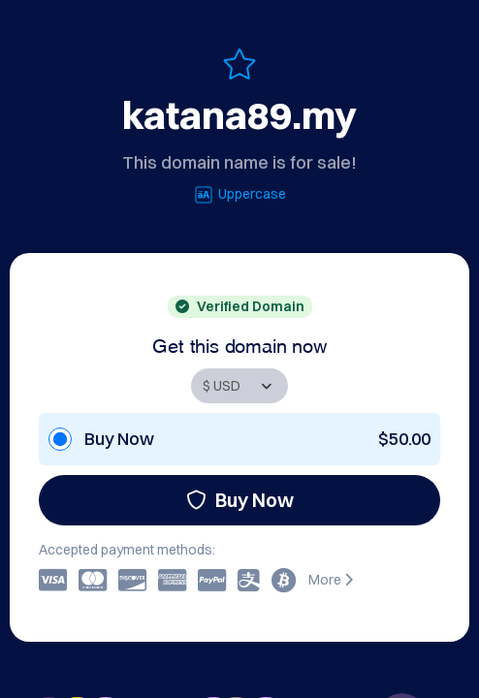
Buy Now (240, 500)
